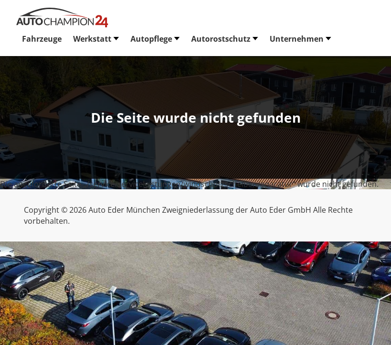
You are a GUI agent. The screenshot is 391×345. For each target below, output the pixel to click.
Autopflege (151, 39)
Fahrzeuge (42, 39)
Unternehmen (297, 39)
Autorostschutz (220, 39)
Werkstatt (92, 39)
